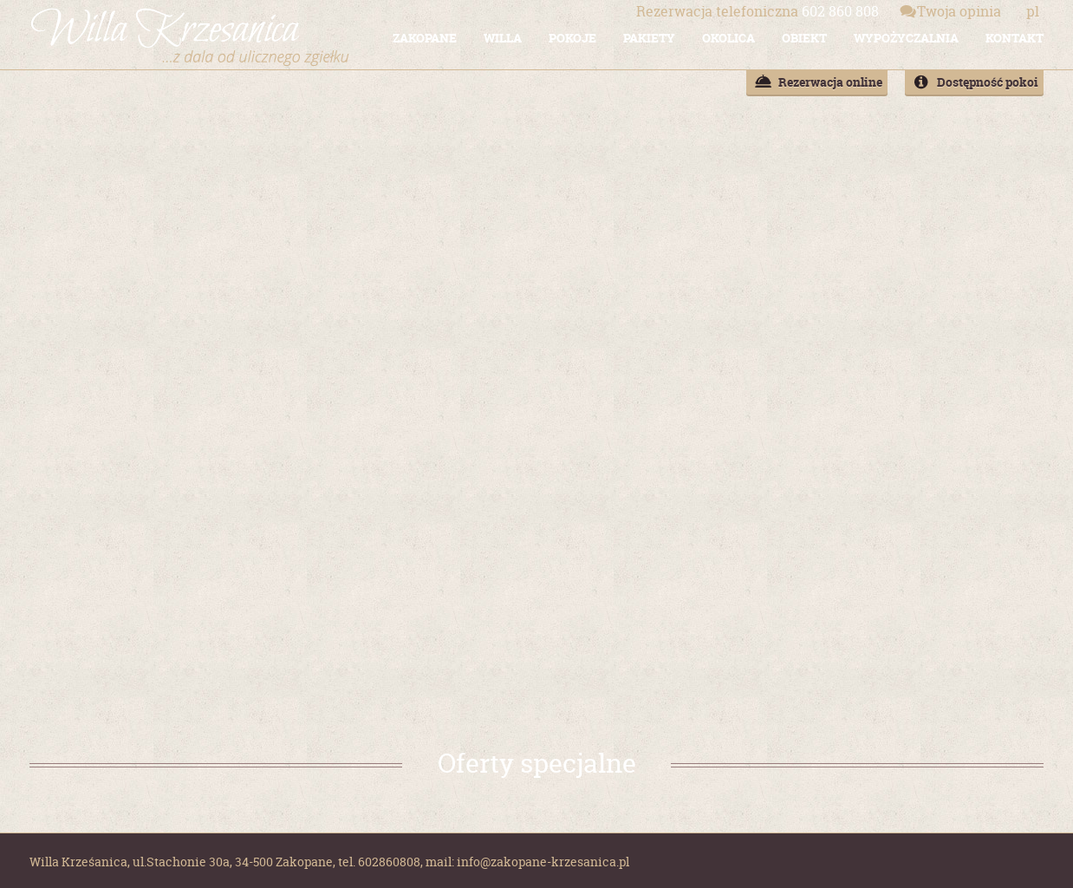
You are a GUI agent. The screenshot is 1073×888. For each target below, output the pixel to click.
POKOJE (572, 37)
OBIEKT (804, 37)
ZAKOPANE (425, 37)
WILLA (503, 37)
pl (1032, 11)
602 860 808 (757, 11)
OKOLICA (728, 37)
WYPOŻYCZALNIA (906, 37)
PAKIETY (649, 37)
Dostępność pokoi (987, 82)
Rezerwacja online (830, 82)
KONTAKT (1014, 37)
